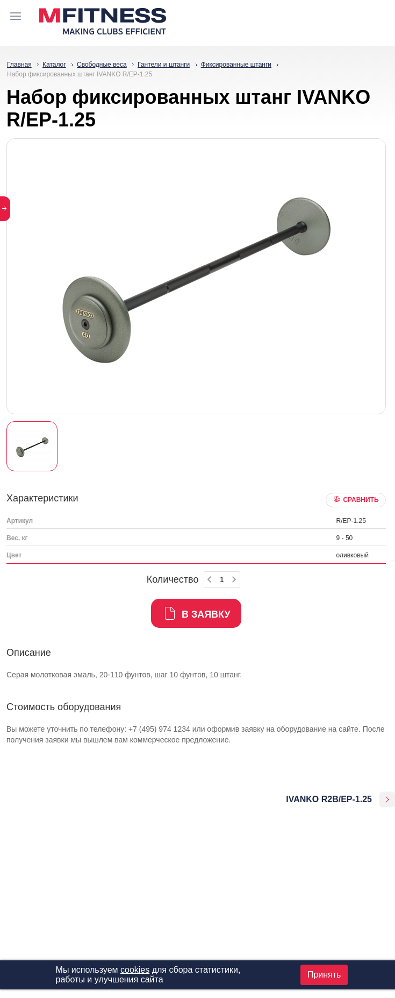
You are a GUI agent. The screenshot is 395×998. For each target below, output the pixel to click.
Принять (324, 974)
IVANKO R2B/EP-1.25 (329, 799)
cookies (134, 969)
